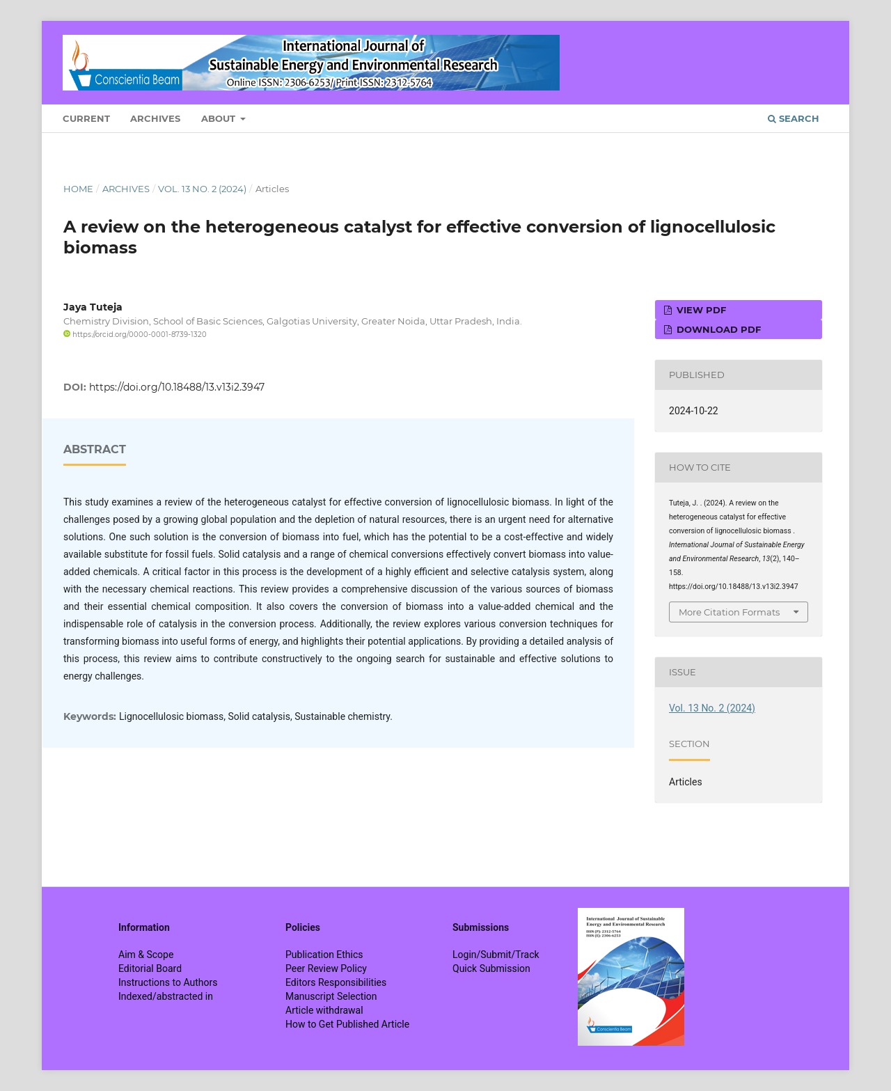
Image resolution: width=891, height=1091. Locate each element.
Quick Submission (491, 968)
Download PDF (717, 329)
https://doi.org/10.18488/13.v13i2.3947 (177, 387)
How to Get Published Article (347, 1024)
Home (78, 188)
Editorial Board (150, 968)
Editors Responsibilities (335, 982)
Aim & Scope (145, 954)
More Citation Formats (729, 612)
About (219, 118)
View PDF (700, 309)
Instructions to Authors (167, 982)
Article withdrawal (324, 1010)
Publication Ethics (324, 954)
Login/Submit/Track (495, 954)
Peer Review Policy (326, 968)
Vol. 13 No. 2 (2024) (202, 188)
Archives (155, 118)
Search (793, 118)
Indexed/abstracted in (165, 996)
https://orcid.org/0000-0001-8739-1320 (135, 334)
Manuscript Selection (331, 996)
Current (86, 118)
